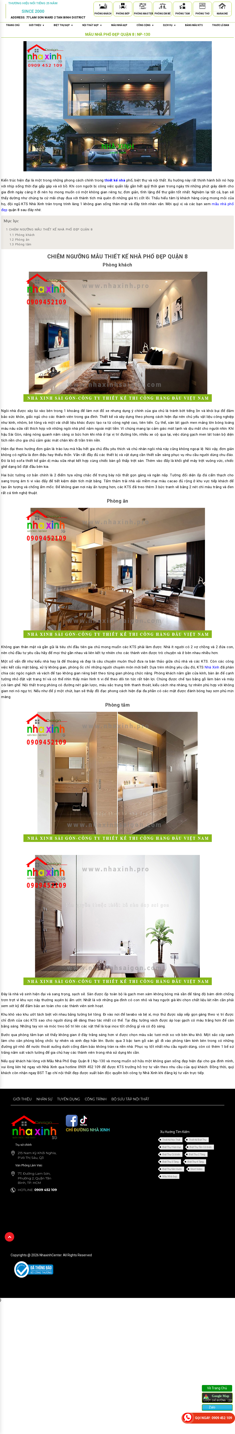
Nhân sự (44, 1099)
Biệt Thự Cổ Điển (171, 1154)
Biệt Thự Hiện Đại (171, 1147)
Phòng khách (22, 235)
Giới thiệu (22, 1099)
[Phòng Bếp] (123, 6)
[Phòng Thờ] (202, 6)
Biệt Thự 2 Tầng (197, 1154)
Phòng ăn (19, 239)
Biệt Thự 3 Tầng (170, 1161)
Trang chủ (13, 25)
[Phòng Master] (142, 6)
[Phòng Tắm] (182, 6)
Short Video (196, 1169)
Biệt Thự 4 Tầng (195, 1161)
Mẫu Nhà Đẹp (169, 1176)
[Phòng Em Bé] (162, 6)
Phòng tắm (20, 244)
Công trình (95, 1099)
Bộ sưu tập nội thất (130, 1099)
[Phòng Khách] (103, 6)
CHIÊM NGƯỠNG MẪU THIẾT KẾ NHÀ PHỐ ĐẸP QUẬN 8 (49, 229)
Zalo (211, 1407)
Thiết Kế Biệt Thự (197, 1139)
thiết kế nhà (115, 180)
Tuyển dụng (68, 1099)
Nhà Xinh (212, 667)
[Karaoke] (222, 6)
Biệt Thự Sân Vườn (172, 1169)
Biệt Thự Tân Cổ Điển (201, 1147)
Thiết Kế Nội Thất (171, 1139)
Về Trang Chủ (217, 1388)
